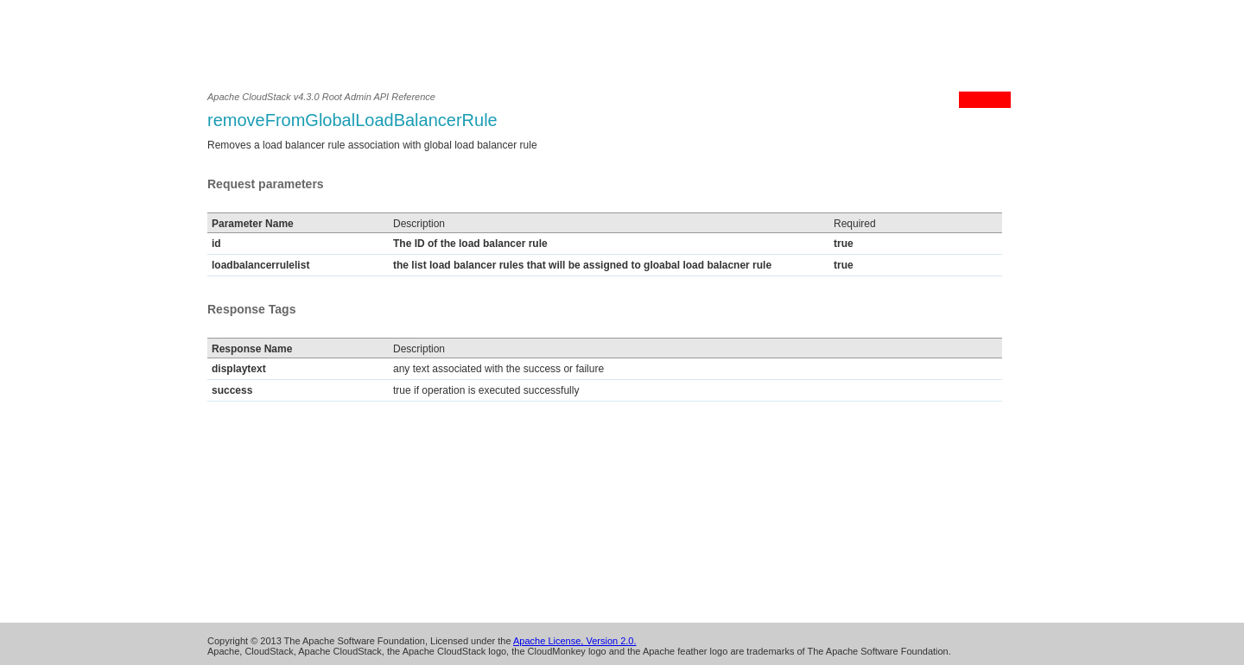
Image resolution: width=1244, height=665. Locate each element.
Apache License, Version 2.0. (574, 641)
